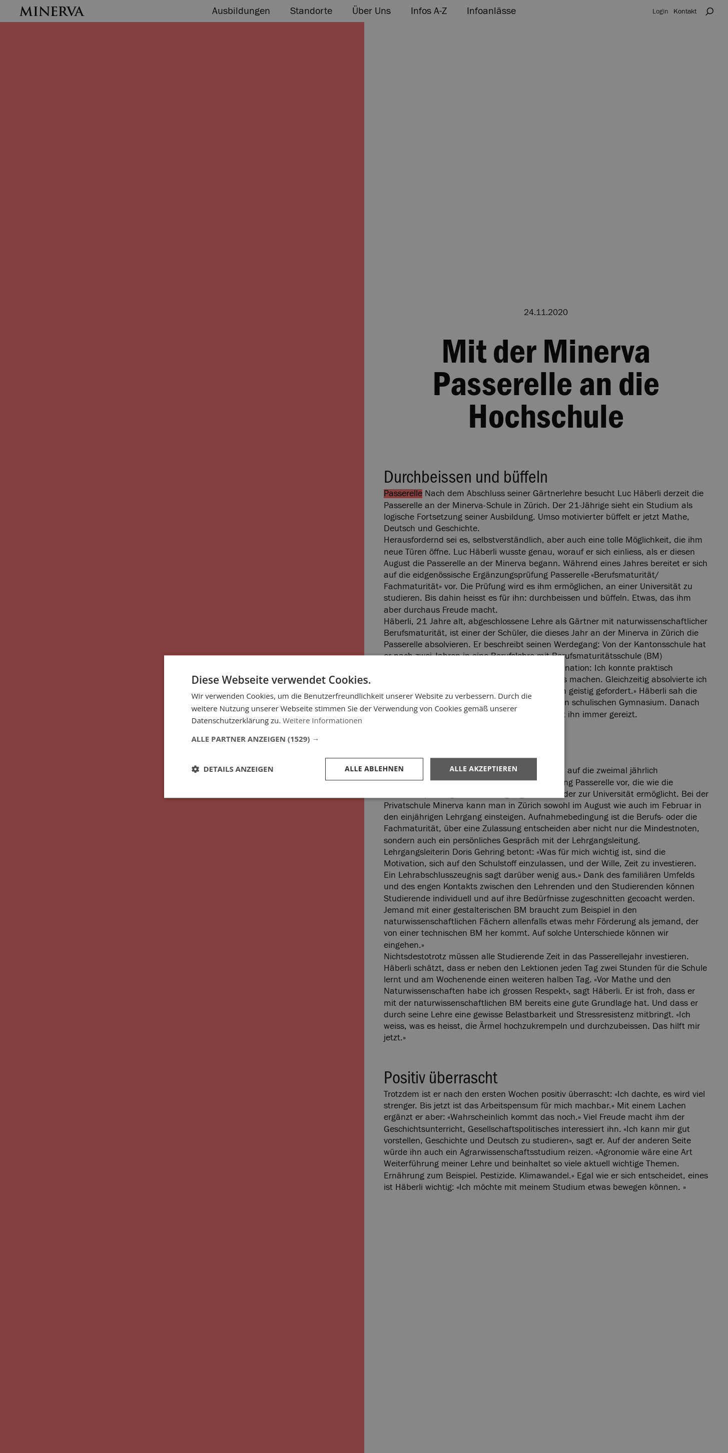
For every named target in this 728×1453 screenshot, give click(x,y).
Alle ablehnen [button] (374, 768)
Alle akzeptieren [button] (483, 768)
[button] (364, 738)
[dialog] (364, 726)
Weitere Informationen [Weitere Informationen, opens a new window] (322, 721)
